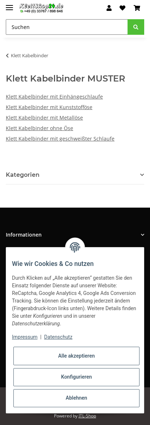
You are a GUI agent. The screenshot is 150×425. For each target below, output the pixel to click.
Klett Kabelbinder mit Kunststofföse (49, 107)
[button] (109, 8)
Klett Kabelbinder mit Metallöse (44, 117)
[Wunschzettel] (122, 8)
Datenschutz (58, 337)
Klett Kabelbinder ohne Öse (39, 128)
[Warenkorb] (137, 8)
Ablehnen (76, 398)
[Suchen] (67, 27)
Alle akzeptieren (76, 356)
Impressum (24, 337)
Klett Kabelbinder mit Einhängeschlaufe (54, 96)
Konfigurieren (76, 377)
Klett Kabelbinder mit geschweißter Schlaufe (60, 138)
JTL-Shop (87, 416)
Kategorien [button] (22, 174)
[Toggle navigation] (9, 4)
